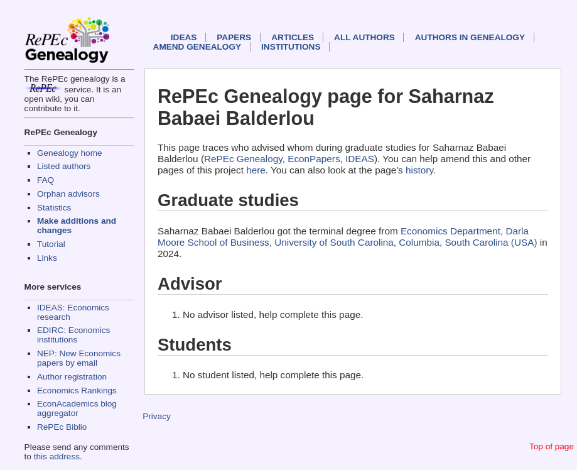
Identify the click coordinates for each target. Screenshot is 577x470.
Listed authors (63, 166)
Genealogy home (69, 153)
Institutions (290, 47)
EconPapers (314, 158)
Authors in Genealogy (470, 37)
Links (47, 258)
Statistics (54, 207)
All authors (364, 37)
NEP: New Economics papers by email (79, 358)
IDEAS (184, 37)
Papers (234, 37)
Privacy (157, 416)
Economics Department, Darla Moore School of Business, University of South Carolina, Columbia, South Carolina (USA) (347, 237)
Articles (292, 37)
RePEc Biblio (62, 427)
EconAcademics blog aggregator (77, 408)
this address (57, 456)
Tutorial (51, 244)
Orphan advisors (68, 194)
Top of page (551, 446)
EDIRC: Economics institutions (73, 334)
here (256, 170)
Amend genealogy (197, 47)
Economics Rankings (77, 390)
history (419, 170)
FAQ (45, 180)
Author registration (72, 376)
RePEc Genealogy (243, 158)
